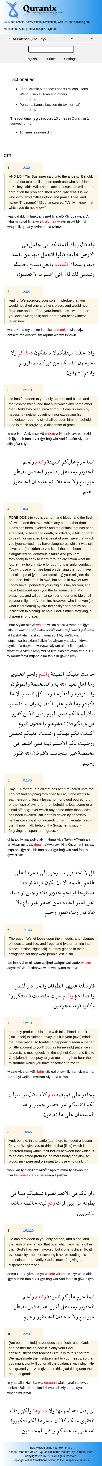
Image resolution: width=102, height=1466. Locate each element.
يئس (40, 713)
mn (18, 221)
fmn (28, 439)
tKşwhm (29, 646)
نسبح (34, 264)
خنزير (54, 892)
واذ (91, 244)
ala (25, 635)
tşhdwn (70, 335)
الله (39, 471)
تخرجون (86, 362)
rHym (25, 444)
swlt (63, 1071)
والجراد (38, 985)
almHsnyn (23, 1393)
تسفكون (42, 352)
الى (42, 872)
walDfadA (73, 963)
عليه (41, 481)
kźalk (22, 1388)
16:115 (28, 1230)
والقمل (22, 985)
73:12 (7, 22)
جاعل (34, 244)
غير (90, 481)
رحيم (89, 491)
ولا (13, 352)
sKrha (31, 1388)
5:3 (25, 509)
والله (27, 1104)
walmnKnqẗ (27, 630)
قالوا (59, 254)
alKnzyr (72, 433)
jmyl (18, 1077)
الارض (87, 254)
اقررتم (25, 362)
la (50, 227)
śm (40, 335)
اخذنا (80, 352)
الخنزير (86, 471)
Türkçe (50, 59)
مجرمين (62, 1005)
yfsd (24, 221)
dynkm (12, 646)
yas (67, 640)
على (58, 703)
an (87, 439)
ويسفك (76, 264)
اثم (51, 481)
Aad (62, 439)
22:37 (27, 1334)
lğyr (15, 439)
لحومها (62, 1410)
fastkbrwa (35, 968)
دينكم (80, 723)
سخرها (44, 1420)
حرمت (87, 673)
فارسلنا (86, 985)
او (29, 882)
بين (69, 1202)
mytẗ (25, 844)
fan (51, 656)
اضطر (20, 471)
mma (64, 1170)
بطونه (88, 1202)
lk (20, 227)
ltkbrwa (49, 1388)
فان (35, 752)
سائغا (16, 1202)
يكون (49, 882)
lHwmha (31, 1382)
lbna (31, 1175)
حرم (80, 461)
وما (73, 471)
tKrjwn (80, 330)
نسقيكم (34, 1192)
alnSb (69, 635)
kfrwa (84, 640)
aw (31, 844)
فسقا (14, 892)
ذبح (67, 703)
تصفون (50, 1114)
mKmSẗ (17, 656)
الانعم (63, 1192)
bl (58, 1071)
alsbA (17, 635)
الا (17, 693)
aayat (12, 968)
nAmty (36, 651)
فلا (58, 481)
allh (22, 439)
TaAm (69, 839)
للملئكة (59, 244)
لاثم (44, 752)
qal (17, 216)
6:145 (27, 780)
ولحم (28, 461)
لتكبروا (19, 1420)
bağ (49, 439)
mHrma (51, 839)
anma (12, 433)
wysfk (40, 221)
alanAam (32, 1170)
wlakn (62, 1382)
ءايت (55, 995)
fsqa (11, 850)
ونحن (47, 264)
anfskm (13, 335)
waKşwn (43, 646)
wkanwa (50, 968)
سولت (14, 1094)
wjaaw (12, 1071)
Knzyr (73, 844)
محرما (30, 872)
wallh (26, 1077)
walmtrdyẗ (63, 630)
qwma (62, 968)
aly (41, 839)
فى (25, 244)
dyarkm (31, 335)
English (31, 59)
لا (34, 273)
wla (73, 330)
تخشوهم (56, 723)
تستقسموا (18, 703)
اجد (78, 872)
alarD (60, 216)
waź (11, 216)
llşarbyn (61, 1175)
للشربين (86, 1212)
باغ (82, 481)
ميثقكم (65, 352)
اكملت (87, 732)
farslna (12, 963)
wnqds (12, 227)
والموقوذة (20, 683)
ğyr (43, 439)
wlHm (61, 433)
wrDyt (46, 651)
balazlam (30, 640)
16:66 (27, 1132)
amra (89, 1071)
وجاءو (88, 1094)
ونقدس (86, 273)
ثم (35, 362)
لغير (48, 471)
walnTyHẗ (79, 630)
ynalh (72, 1382)
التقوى (87, 1420)
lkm (73, 646)
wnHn (62, 221)
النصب (45, 703)
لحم (66, 892)
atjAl (86, 216)
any (42, 216)
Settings (70, 59)
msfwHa (48, 844)
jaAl (48, 216)
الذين (28, 713)
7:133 (27, 930)
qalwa (78, 216)
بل (23, 1094)
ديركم (45, 362)
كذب (41, 1094)
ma (45, 227)
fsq (50, 640)
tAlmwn (57, 227)
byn (10, 1175)
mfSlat (22, 968)
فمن (31, 471)
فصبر (51, 1104)
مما (20, 1192)
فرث (60, 1202)
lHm (64, 844)
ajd (17, 839)
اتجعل (47, 254)
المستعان (84, 1114)
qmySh (31, 1071)
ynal (14, 1382)
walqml (60, 963)
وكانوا (88, 1005)
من (26, 254)
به (56, 471)
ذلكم (73, 713)
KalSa (40, 1175)
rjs (87, 844)
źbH (55, 635)
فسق (62, 713)
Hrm (20, 433)
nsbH (71, 221)
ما (40, 273)
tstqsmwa (15, 640)
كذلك (59, 1420)
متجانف (58, 752)
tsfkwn (50, 330)
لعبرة (50, 1192)
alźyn (74, 640)
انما (90, 461)
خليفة (72, 254)
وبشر (49, 1430)
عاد (66, 481)
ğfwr (17, 444)
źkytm (38, 635)
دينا (47, 742)
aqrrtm (48, 335)
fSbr (11, 1077)
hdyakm (80, 1388)
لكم (74, 732)
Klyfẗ (69, 216)
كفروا (16, 713)
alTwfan (35, 963)
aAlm (38, 227)
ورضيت (86, 742)
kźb (48, 1071)
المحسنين (33, 1430)
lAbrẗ (43, 1170)
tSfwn (63, 1077)
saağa (50, 1175)
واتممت (46, 732)
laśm (44, 656)
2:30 (26, 168)
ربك (73, 244)
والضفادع (84, 995)
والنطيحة (62, 693)
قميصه (62, 1094)
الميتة (53, 461)
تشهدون (74, 372)
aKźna (20, 330)
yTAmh (80, 839)
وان (33, 703)
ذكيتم (88, 703)
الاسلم (59, 742)
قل (91, 872)
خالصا (29, 1202)
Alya (60, 839)
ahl (88, 433)
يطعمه (75, 882)
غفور (18, 481)
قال (83, 244)
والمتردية (84, 693)
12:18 (27, 1023)
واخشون (38, 723)
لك (74, 273)
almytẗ (40, 433)
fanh (81, 844)
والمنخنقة (41, 683)
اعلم (48, 273)
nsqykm (53, 1170)
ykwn (16, 844)
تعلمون (24, 273)
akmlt (65, 646)
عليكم (68, 461)
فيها (35, 254)
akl (10, 635)
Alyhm (23, 963)
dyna (74, 651)
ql (9, 839)
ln (9, 1382)
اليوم (51, 713)
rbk (23, 216)
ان (33, 481)
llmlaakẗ (32, 216)
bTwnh (78, 1170)
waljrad (48, 963)
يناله (14, 1410)
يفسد (16, 254)
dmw (32, 99)
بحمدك (21, 264)
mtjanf (34, 656)
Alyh (81, 439)
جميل (38, 1104)
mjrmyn (72, 968)
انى (45, 244)
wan (77, 635)
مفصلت (40, 995)
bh (9, 439)
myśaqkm (33, 330)
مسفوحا (85, 892)
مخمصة (86, 752)
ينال (83, 1410)
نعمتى (15, 732)
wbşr (11, 1393)
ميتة (38, 882)
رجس (31, 892)
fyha (11, 221)
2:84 (26, 292)
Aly (61, 635)
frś (16, 1175)
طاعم (88, 882)
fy (53, 216)
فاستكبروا (20, 995)
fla (68, 439)
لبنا (42, 1202)
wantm (59, 335)
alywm (58, 640)
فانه (42, 892)
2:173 (27, 390)
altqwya (82, 1382)
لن (91, 1410)
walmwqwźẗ (46, 630)
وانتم (88, 372)
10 (9, 1334)
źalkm (43, 640)
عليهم (70, 985)
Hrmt (11, 625)
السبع (28, 693)
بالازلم (87, 713)
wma (82, 433)
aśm (74, 439)
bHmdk (81, 221)
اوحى (53, 872)
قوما (76, 1005)
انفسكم (68, 362)
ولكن (25, 1410)
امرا (63, 1104)
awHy (34, 839)
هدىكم (63, 1430)
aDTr (36, 439)
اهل (64, 471)
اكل (39, 693)
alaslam (64, 651)
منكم (72, 1420)
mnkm (12, 1388)
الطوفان (55, 985)
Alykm (29, 433)
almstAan (38, 1077)
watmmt (13, 651)
